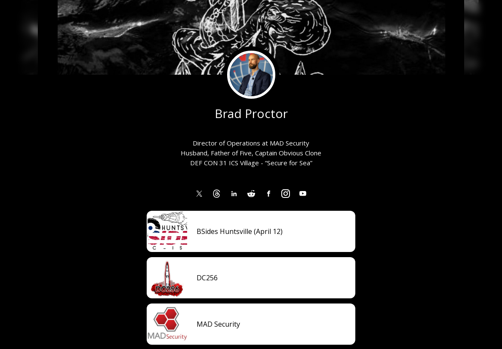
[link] (199, 193)
